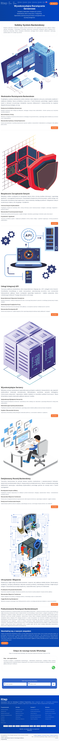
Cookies (35, 735)
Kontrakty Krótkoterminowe (35, 715)
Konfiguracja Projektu (20, 709)
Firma (44, 2)
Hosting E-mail (48, 718)
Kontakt (54, 127)
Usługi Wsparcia (33, 713)
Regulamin (39, 735)
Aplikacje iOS (3, 711)
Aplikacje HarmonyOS (5, 713)
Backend (2, 718)
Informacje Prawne (45, 735)
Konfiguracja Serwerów (49, 709)
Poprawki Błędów (19, 715)
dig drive (21, 729)
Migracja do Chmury (20, 713)
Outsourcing (34, 2)
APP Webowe (14, 3)
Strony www (3, 722)
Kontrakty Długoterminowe (35, 717)
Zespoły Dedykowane (34, 709)
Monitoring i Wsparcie (20, 718)
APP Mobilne (10, 3)
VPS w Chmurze (48, 715)
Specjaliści (40, 2)
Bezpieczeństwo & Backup (50, 713)
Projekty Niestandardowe (35, 711)
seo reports (26, 729)
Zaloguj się (53, 3)
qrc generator (36, 729)
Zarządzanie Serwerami (50, 711)
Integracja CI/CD (19, 711)
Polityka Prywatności (54, 735)
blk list (31, 729)
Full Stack (3, 720)
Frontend (2, 717)
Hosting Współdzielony (49, 717)
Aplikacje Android (4, 709)
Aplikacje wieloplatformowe (6, 715)
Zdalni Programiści (34, 718)
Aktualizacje (18, 717)
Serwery (29, 2)
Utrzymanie (25, 2)
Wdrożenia (20, 2)
